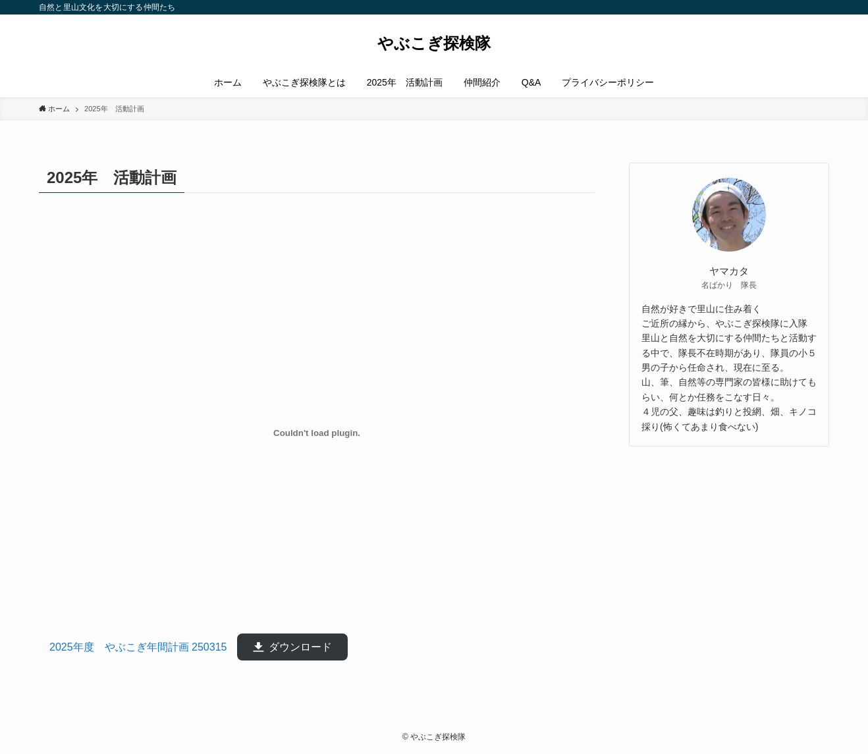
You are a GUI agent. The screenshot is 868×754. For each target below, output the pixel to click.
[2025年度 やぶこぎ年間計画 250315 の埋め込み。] (316, 432)
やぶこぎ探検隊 (434, 43)
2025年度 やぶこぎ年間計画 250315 (143, 647)
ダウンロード (300, 647)
